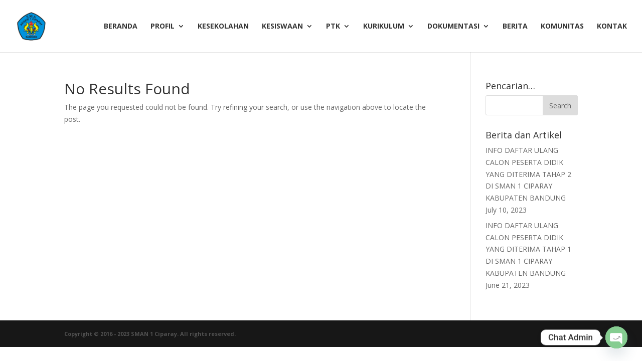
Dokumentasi (453, 27)
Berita (515, 27)
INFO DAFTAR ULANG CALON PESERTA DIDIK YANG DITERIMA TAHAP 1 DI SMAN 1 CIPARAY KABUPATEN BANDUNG (528, 249)
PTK (333, 27)
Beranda (120, 27)
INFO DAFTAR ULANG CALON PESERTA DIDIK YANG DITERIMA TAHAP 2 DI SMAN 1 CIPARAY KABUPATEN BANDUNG (528, 174)
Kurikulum (383, 27)
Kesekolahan (223, 27)
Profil (162, 27)
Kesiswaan (282, 27)
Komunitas (562, 27)
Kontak (612, 27)
